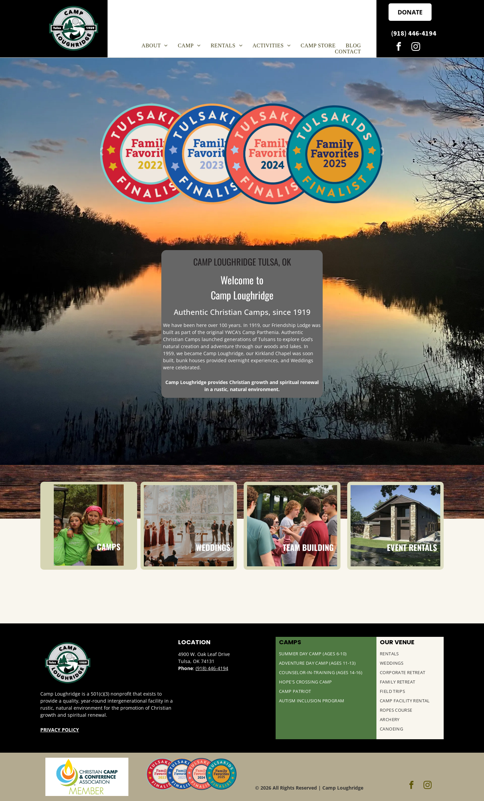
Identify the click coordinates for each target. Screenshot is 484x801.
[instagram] (416, 47)
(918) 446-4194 (212, 668)
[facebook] (398, 47)
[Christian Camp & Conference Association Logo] (87, 777)
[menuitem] (154, 46)
